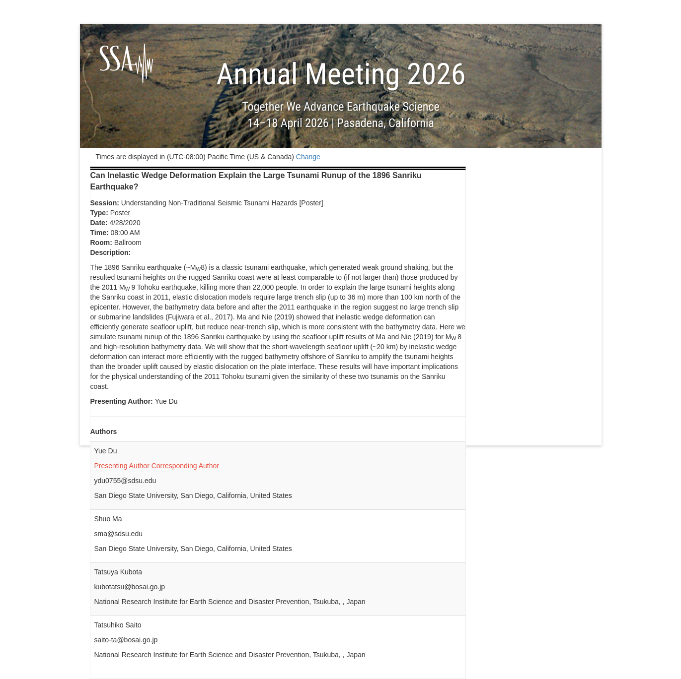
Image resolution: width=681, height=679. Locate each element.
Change (308, 157)
